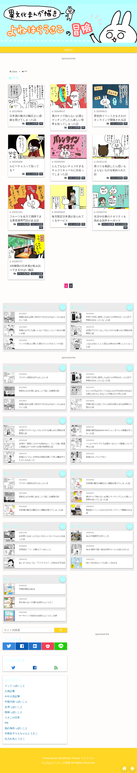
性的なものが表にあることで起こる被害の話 (39, 391)
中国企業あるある (27, 589)
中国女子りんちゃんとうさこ (21, 733)
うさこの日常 (32, 124)
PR (41, 124)
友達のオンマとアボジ (96, 457)
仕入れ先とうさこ (15, 738)
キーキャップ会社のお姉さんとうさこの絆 (38, 615)
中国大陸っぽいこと (16, 701)
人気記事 (10, 691)
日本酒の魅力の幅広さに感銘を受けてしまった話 (41, 510)
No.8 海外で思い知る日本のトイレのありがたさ (107, 549)
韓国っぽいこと (13, 712)
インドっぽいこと (15, 685)
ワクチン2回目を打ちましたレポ (33, 377)
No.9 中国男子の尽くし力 (97, 536)
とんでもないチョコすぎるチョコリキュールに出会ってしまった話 (68, 170)
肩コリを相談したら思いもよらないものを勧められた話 (110, 170)
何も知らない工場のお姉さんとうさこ (36, 602)
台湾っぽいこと (13, 707)
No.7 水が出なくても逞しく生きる (101, 563)
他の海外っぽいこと (16, 728)
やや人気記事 (23, 224)
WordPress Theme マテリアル (76, 758)
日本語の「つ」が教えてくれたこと (35, 549)
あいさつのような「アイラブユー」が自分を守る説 (42, 563)
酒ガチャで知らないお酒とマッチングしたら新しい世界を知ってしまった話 (68, 119)
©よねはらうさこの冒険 (56, 762)
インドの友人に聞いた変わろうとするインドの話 (41, 343)
